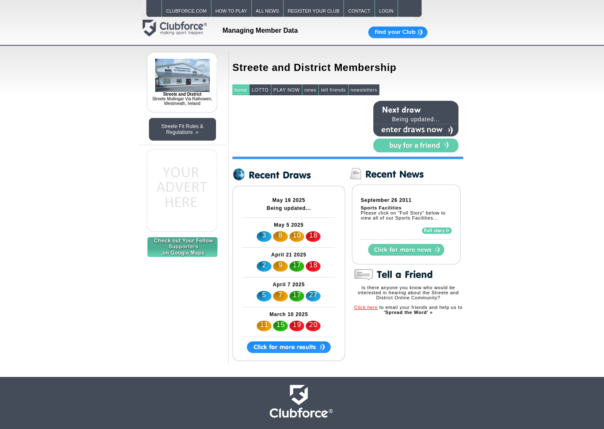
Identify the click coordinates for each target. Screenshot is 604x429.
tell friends (333, 89)
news (311, 89)
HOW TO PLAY (231, 10)
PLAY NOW (286, 89)
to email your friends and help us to (408, 310)
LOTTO (260, 89)
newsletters (364, 89)
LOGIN (386, 10)
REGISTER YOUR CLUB (313, 10)
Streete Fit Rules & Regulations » (182, 129)
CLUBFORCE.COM (186, 10)
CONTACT (359, 10)
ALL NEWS (267, 10)
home (240, 89)
